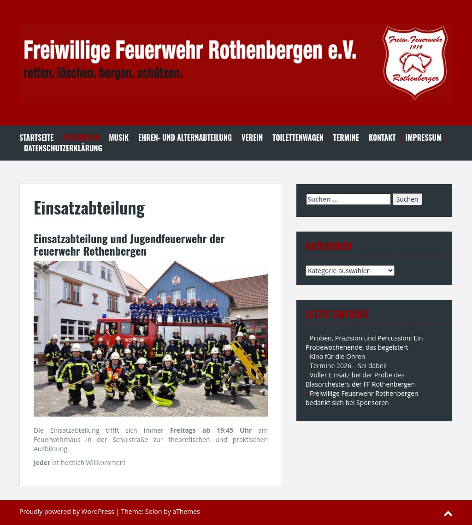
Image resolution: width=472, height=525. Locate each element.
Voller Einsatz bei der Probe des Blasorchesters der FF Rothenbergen (360, 379)
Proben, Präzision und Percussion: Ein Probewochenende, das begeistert (364, 343)
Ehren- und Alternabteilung (185, 137)
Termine (346, 137)
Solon (153, 511)
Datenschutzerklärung (63, 148)
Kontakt (382, 137)
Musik (119, 137)
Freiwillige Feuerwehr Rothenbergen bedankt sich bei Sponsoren (362, 398)
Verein (252, 137)
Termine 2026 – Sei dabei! (348, 365)
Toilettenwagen (298, 137)
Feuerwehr (81, 137)
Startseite (36, 137)
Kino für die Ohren (338, 356)
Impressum (423, 137)
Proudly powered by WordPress (66, 511)
